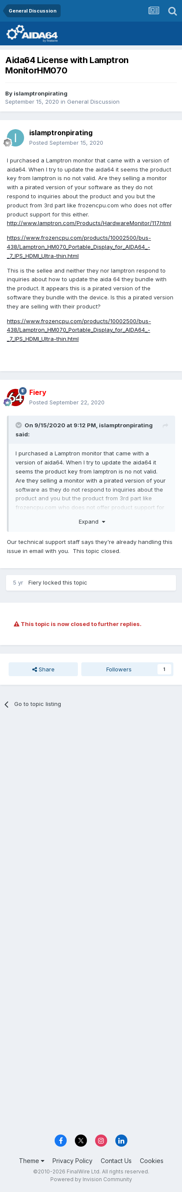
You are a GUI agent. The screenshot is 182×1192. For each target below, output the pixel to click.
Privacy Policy (72, 1160)
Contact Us (116, 1160)
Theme (31, 1160)
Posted (66, 142)
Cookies (151, 1160)
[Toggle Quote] (19, 425)
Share (43, 669)
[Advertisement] (91, 814)
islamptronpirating (41, 93)
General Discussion (93, 101)
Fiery (34, 582)
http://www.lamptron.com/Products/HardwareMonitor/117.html (89, 222)
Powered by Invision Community (91, 1179)
